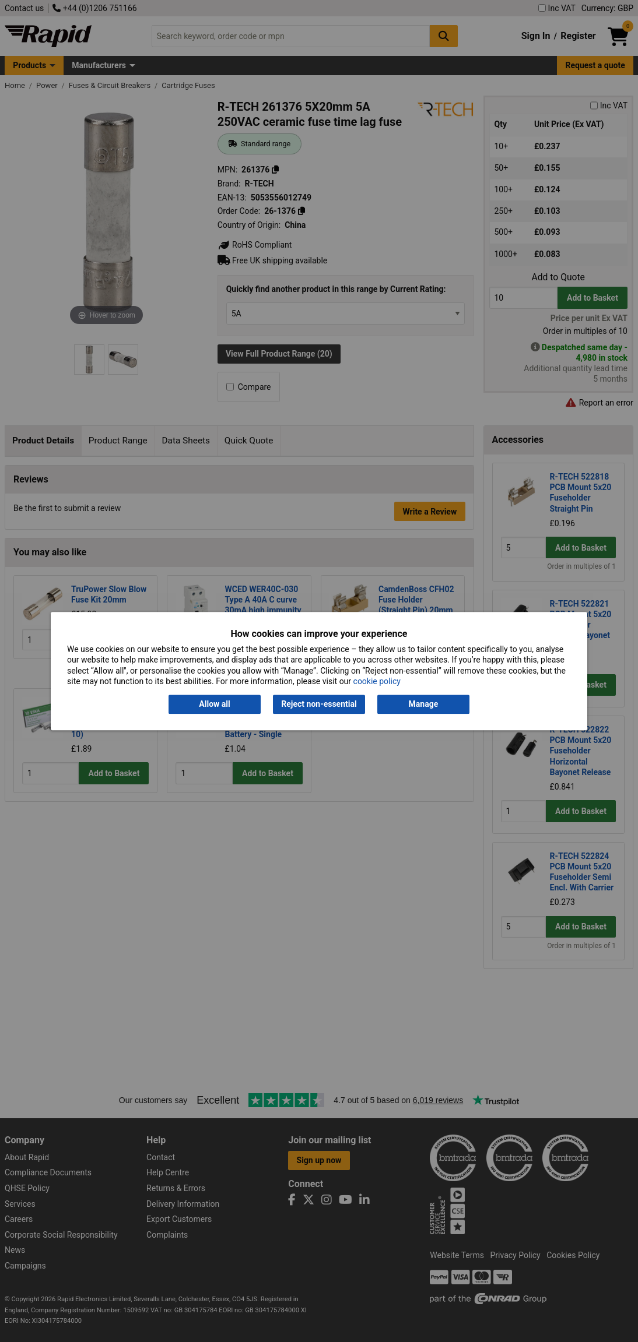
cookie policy (377, 681)
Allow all (214, 704)
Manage (424, 704)
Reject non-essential (318, 704)
